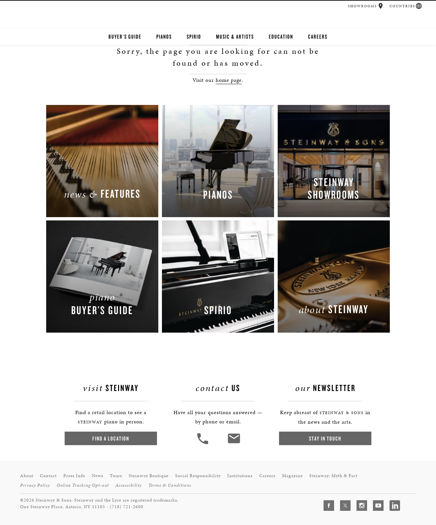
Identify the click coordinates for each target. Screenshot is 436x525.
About (26, 476)
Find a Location (110, 438)
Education (281, 36)
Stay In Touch (325, 438)
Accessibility (128, 485)
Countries (402, 6)
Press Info (74, 476)
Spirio (194, 36)
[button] (381, 6)
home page (229, 80)
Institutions (240, 476)
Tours (116, 476)
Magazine (292, 476)
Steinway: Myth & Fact (333, 476)
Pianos (164, 36)
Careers (317, 36)
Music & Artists (235, 36)
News (97, 476)
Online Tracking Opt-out (83, 485)
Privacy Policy (35, 485)
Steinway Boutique (149, 476)
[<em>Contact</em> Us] (233, 443)
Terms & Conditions (169, 485)
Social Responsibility (198, 476)
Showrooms (362, 6)
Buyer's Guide (125, 36)
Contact (48, 476)
